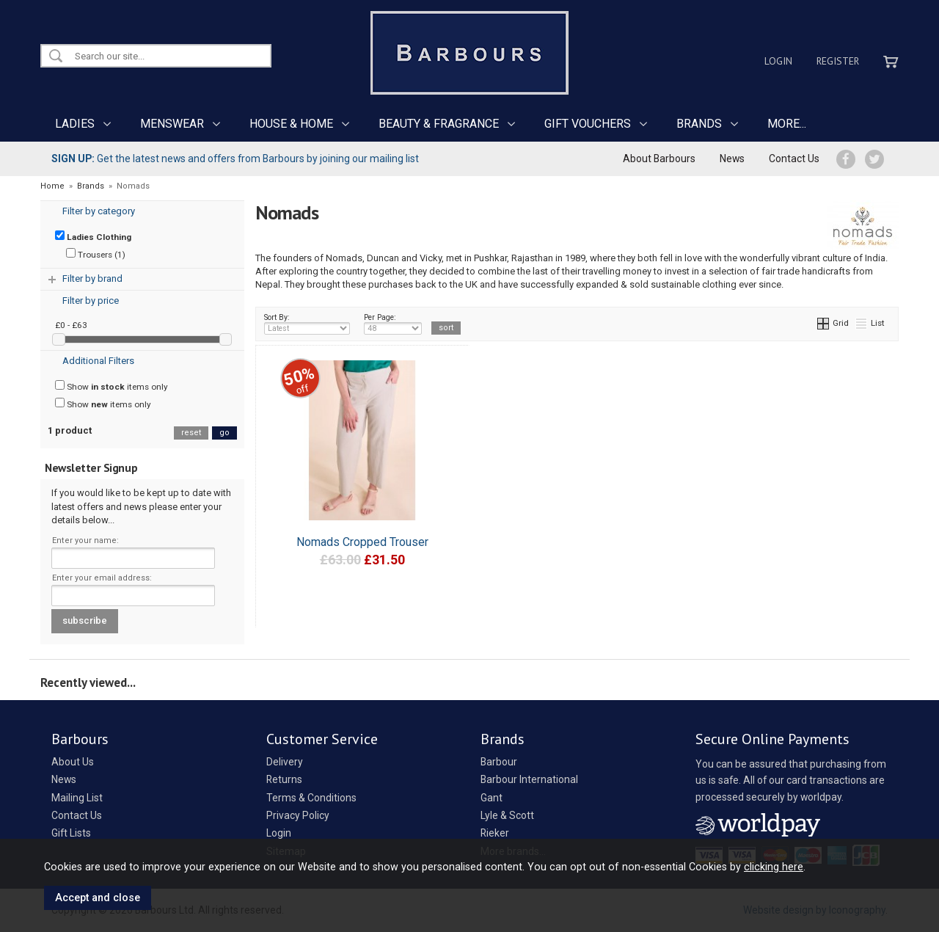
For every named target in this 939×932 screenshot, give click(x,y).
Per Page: (393, 324)
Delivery (284, 762)
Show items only (111, 386)
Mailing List (77, 798)
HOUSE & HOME (291, 124)
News (732, 158)
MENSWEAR (172, 124)
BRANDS (699, 124)
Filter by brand (92, 278)
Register (837, 61)
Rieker (495, 833)
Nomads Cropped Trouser (362, 542)
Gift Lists (71, 833)
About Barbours (659, 158)
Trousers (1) (95, 254)
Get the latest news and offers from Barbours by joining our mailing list (235, 158)
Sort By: (307, 324)
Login (778, 61)
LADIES (75, 124)
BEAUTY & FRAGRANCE (439, 124)
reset (191, 432)
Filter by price (90, 300)
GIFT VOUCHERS (587, 124)
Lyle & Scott (507, 815)
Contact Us (794, 158)
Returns (284, 779)
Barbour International (529, 779)
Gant (492, 798)
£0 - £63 (71, 325)
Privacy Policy (297, 815)
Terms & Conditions (311, 798)
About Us (72, 762)
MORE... (786, 124)
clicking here (773, 867)
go (224, 432)
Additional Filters (98, 360)
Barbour (499, 762)
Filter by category (98, 210)
